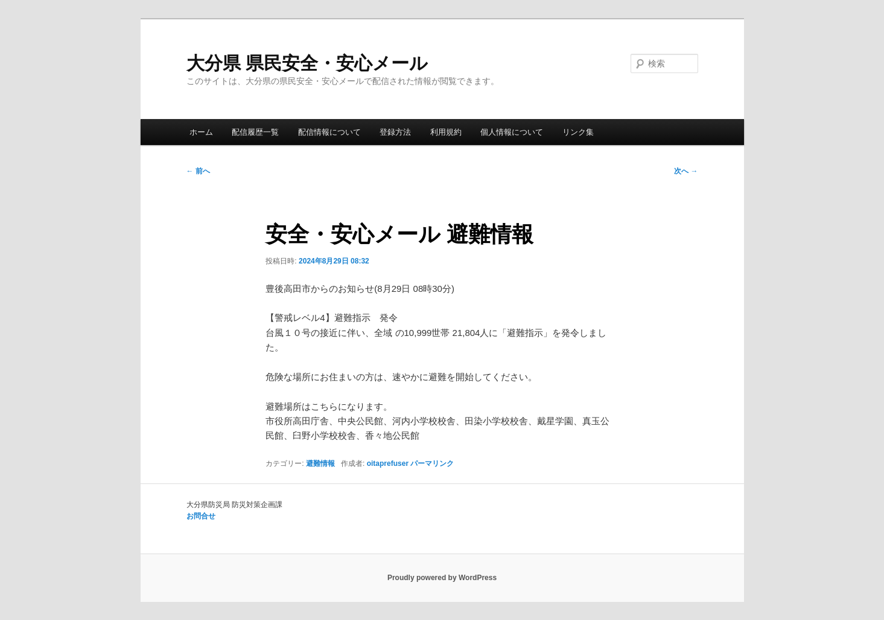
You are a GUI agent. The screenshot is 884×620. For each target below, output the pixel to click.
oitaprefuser (388, 463)
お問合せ (200, 516)
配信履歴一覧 (255, 132)
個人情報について (511, 132)
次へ (686, 171)
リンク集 (578, 132)
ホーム (201, 132)
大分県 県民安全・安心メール (307, 63)
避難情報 (320, 463)
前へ (198, 171)
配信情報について (329, 132)
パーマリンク (432, 463)
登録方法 (395, 132)
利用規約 (446, 132)
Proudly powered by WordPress (442, 577)
